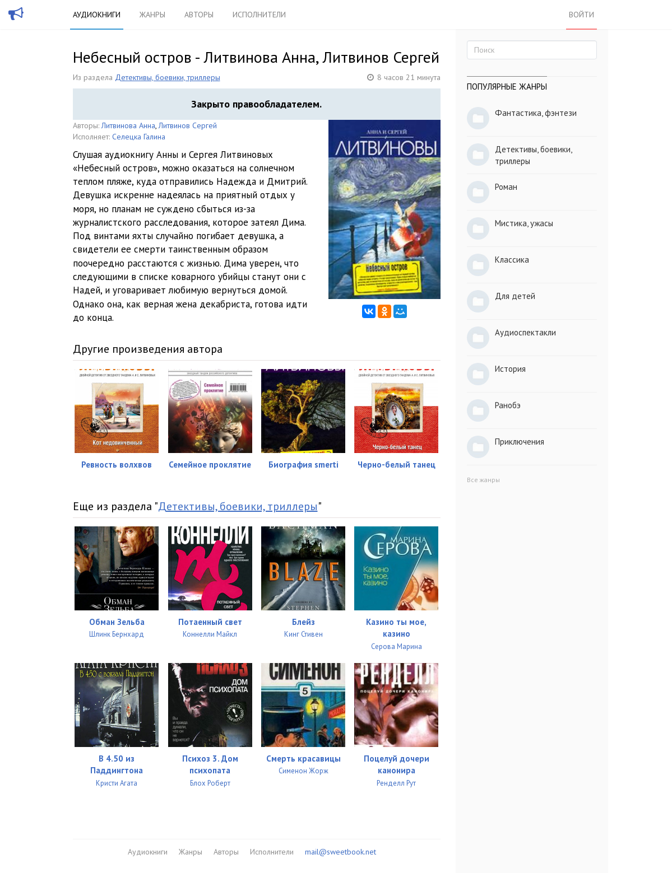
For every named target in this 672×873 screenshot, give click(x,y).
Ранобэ (508, 405)
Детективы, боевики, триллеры (167, 77)
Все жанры (483, 479)
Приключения (519, 441)
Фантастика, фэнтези (536, 113)
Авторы (199, 15)
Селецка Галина (138, 137)
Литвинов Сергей (188, 125)
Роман (506, 186)
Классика (512, 259)
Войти (581, 15)
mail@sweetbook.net (340, 852)
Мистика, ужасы (524, 223)
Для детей (515, 296)
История (510, 368)
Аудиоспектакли (525, 332)
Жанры (152, 15)
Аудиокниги (97, 15)
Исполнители (259, 15)
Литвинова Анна (128, 125)
